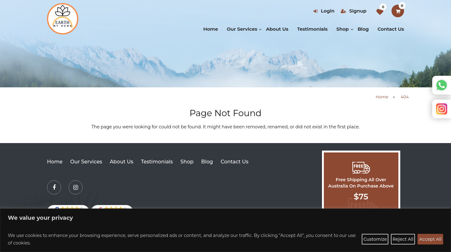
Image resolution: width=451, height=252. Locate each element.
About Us (277, 29)
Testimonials (312, 29)
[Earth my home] (62, 18)
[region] (225, 230)
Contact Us (391, 29)
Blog (363, 29)
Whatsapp (441, 85)
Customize (375, 239)
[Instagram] (76, 187)
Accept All (430, 239)
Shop (342, 29)
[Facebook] (54, 187)
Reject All (402, 239)
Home (210, 29)
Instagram (441, 109)
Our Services (242, 29)
